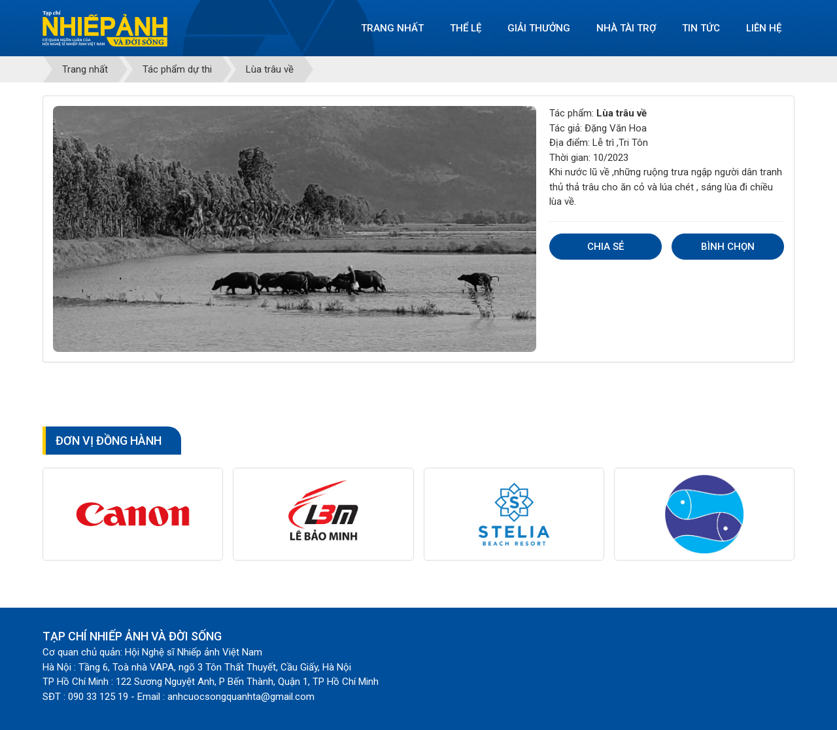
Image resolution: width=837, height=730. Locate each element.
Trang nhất (392, 28)
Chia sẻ (605, 246)
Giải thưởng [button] (538, 28)
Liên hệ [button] (763, 28)
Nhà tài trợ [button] (626, 28)
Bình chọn (728, 246)
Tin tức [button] (701, 28)
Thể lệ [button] (465, 28)
